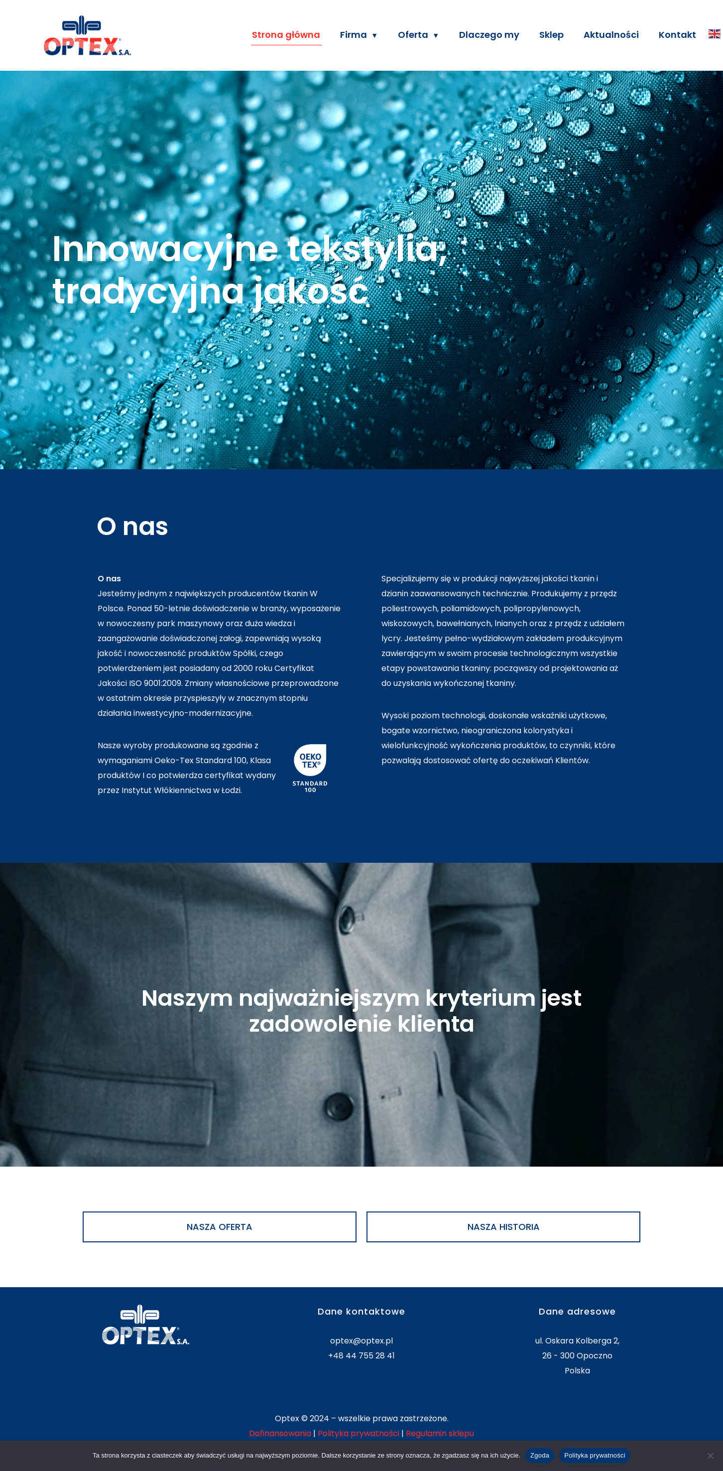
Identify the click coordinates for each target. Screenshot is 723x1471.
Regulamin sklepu (440, 1433)
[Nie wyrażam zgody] (711, 1456)
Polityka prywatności (358, 1433)
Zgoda (539, 1455)
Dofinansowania (280, 1433)
